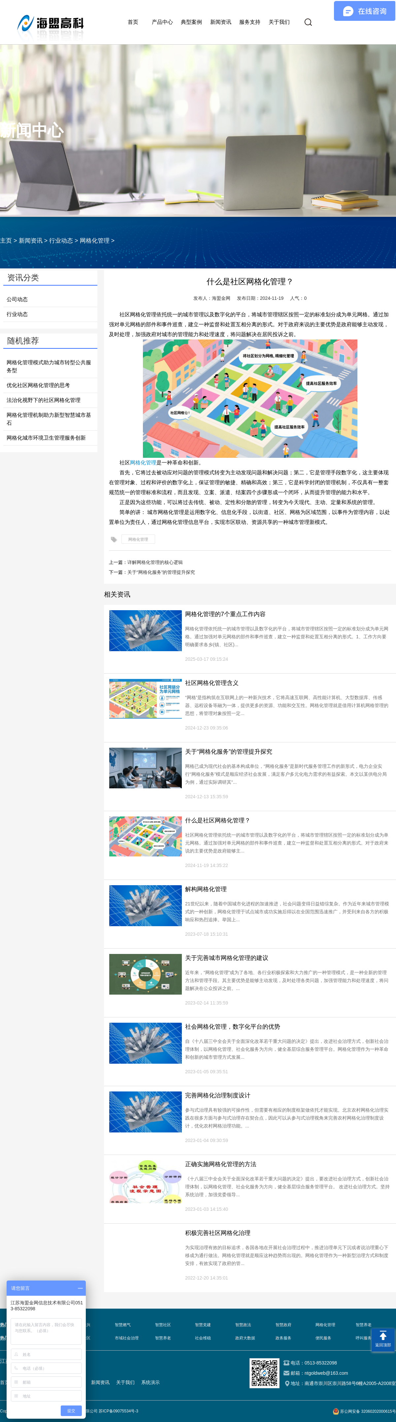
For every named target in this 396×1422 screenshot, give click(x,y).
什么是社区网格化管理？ (217, 820)
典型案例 (191, 22)
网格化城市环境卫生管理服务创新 (46, 438)
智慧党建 (203, 1325)
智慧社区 (163, 1325)
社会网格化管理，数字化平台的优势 (232, 1026)
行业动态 (61, 240)
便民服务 (323, 1338)
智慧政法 (243, 1325)
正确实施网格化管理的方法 (220, 1164)
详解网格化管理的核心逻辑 (155, 562)
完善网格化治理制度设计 (217, 1095)
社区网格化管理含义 (212, 683)
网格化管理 (95, 240)
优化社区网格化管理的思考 (38, 385)
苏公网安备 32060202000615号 (368, 1411)
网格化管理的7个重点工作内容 (225, 614)
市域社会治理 (127, 1338)
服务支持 (249, 22)
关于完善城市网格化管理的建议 (226, 958)
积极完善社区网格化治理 (217, 1233)
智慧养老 (364, 1325)
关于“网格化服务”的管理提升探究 (161, 572)
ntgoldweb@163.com (326, 1373)
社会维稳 (203, 1338)
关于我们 (279, 22)
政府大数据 (245, 1338)
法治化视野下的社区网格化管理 (44, 400)
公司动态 (17, 299)
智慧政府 (283, 1325)
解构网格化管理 (206, 889)
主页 (6, 240)
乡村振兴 (82, 1325)
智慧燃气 (123, 1325)
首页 (133, 22)
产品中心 (162, 22)
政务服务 (283, 1338)
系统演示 (150, 1382)
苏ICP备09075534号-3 (118, 1411)
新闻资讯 (220, 22)
